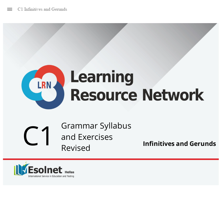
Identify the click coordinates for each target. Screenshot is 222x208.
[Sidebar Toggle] (7, 9)
